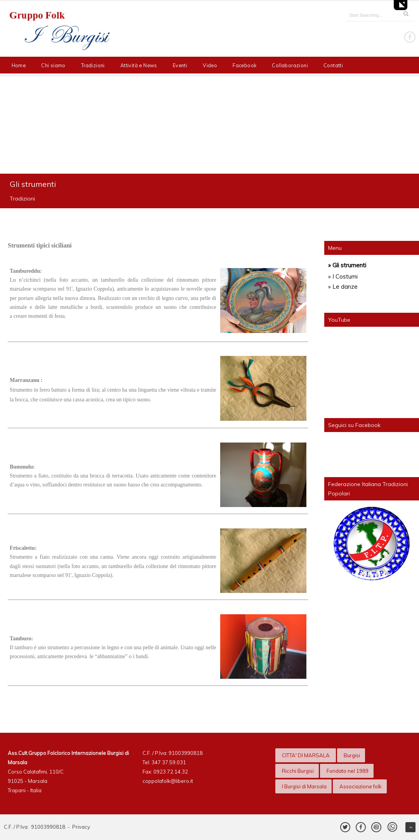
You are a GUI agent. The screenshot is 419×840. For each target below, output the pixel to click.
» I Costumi (343, 276)
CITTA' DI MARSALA (306, 755)
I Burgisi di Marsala (304, 786)
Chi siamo (53, 65)
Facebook (244, 65)
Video (210, 65)
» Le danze (343, 286)
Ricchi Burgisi (298, 771)
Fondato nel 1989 (347, 771)
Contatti (333, 65)
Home (19, 65)
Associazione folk (360, 786)
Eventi (180, 65)
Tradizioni (93, 65)
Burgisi (352, 755)
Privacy (81, 827)
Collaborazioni (290, 65)
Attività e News (138, 65)
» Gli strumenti (347, 265)
